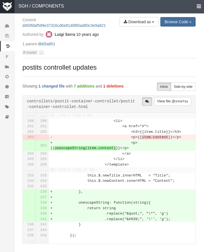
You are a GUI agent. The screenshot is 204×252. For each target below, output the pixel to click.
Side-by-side (183, 87)
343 (43, 230)
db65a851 (46, 44)
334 (30, 181)
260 (30, 121)
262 (30, 132)
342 (43, 224)
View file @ (172, 101)
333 (30, 175)
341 (43, 219)
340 (43, 213)
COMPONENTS (48, 6)
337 (43, 197)
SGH (23, 6)
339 (43, 208)
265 (30, 159)
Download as (139, 22)
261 (30, 126)
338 (43, 203)
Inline (164, 87)
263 (30, 137)
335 (30, 186)
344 (43, 235)
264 (30, 154)
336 (43, 192)
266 (30, 164)
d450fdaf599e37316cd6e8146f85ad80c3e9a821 (64, 25)
